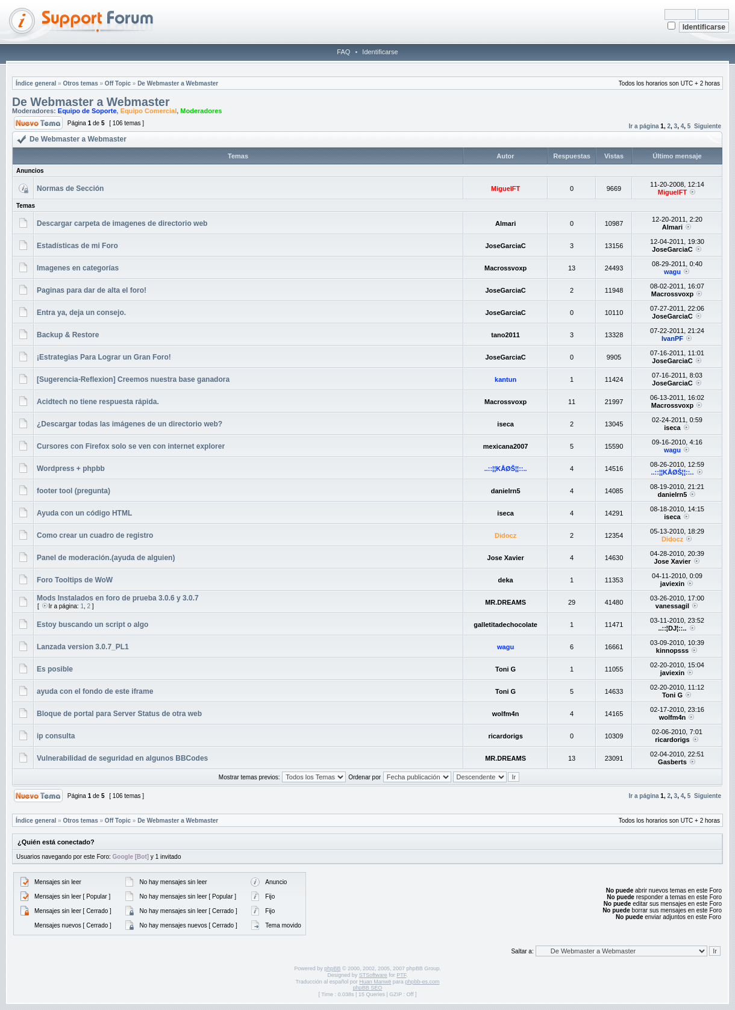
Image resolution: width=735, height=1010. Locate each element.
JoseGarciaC (505, 245)
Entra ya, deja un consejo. (81, 312)
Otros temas (80, 83)
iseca (505, 424)
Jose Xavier (505, 557)
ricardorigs (505, 736)
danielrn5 (506, 490)
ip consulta (56, 736)
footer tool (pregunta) (73, 491)
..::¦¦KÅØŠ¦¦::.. (505, 468)
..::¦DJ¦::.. (672, 628)
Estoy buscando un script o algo (92, 624)
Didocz (505, 535)
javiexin (672, 583)
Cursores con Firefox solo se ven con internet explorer (131, 446)
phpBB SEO (368, 988)
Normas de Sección (70, 188)
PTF (401, 975)
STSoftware (373, 975)
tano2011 (505, 334)
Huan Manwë (375, 982)
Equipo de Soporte (87, 110)
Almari (505, 223)
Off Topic (118, 83)
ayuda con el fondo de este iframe (95, 691)
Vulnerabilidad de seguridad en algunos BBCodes (122, 758)
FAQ (343, 51)
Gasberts (672, 761)
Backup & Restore (68, 335)
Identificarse (380, 51)
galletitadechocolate (505, 624)
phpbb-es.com (422, 982)
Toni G (505, 669)
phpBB (332, 968)
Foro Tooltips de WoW (75, 580)
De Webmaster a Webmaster (177, 83)
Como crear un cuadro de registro (95, 535)
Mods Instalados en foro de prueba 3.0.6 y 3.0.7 (118, 598)
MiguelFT (505, 188)
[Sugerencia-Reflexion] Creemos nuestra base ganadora (133, 379)
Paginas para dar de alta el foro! (91, 290)
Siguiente (707, 126)
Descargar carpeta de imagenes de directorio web (122, 223)
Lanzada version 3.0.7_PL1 (83, 647)
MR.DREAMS (505, 602)
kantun (505, 379)
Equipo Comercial (148, 110)
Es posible (55, 669)
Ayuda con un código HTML (84, 513)
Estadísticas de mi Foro (77, 246)
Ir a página (644, 126)
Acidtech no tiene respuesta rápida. (98, 401)
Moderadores (201, 110)
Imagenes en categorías (78, 268)
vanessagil (672, 605)
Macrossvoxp (505, 268)
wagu (672, 271)
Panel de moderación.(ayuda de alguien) (106, 557)
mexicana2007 (505, 446)
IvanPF (672, 338)
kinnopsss (672, 650)
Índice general (36, 83)
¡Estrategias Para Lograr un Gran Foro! (104, 357)
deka (505, 580)
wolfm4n (505, 713)
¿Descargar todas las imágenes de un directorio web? (129, 424)
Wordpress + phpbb (71, 468)
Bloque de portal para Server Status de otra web (119, 713)
